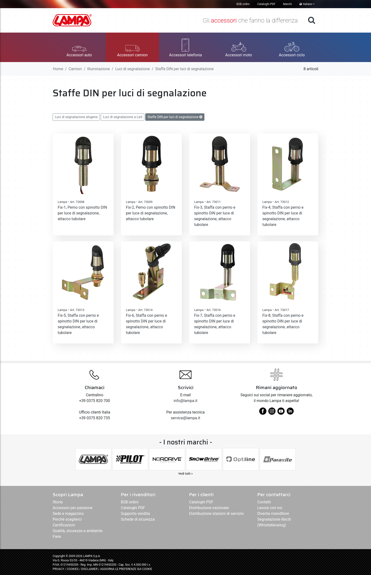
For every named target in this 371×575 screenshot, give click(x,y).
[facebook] (262, 413)
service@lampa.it (185, 418)
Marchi (287, 4)
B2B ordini (243, 4)
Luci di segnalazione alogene (76, 117)
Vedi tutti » (185, 473)
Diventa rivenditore (273, 513)
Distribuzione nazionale (209, 508)
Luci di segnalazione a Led (122, 117)
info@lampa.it (185, 400)
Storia (58, 502)
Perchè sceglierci (67, 519)
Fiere (57, 536)
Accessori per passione (72, 508)
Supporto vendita (135, 513)
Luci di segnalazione (132, 69)
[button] (79, 47)
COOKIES (73, 569)
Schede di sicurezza (138, 519)
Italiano (305, 4)
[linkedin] (290, 413)
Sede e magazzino (68, 513)
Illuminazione (98, 69)
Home (58, 69)
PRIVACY (58, 569)
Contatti (264, 502)
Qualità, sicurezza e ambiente (77, 531)
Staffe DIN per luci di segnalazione (174, 117)
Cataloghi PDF (266, 4)
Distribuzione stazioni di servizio (216, 513)
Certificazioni (64, 525)
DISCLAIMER (89, 569)
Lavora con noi (269, 508)
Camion (75, 69)
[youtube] (281, 413)
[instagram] (271, 413)
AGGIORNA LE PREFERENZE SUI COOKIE (126, 569)
